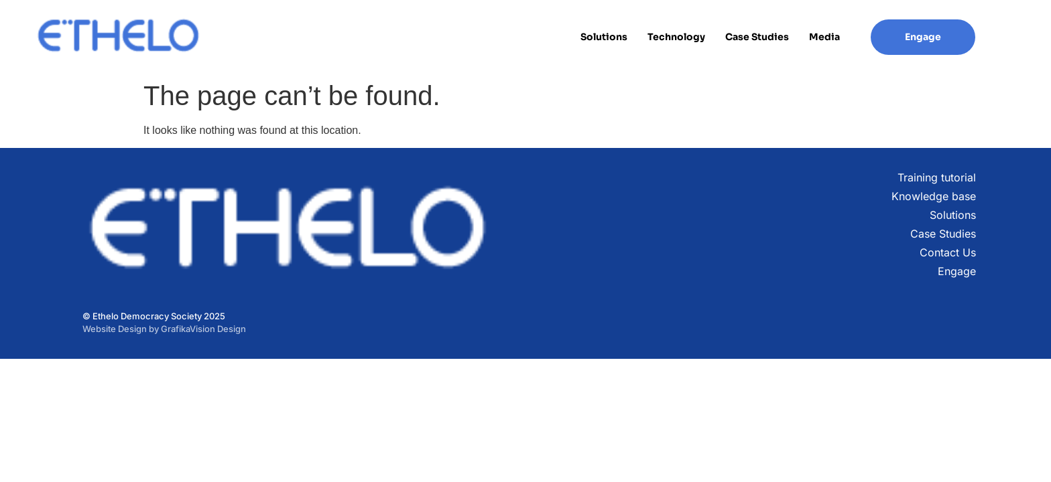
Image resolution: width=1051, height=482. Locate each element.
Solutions (603, 37)
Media (824, 37)
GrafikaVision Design (203, 328)
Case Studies (757, 37)
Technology (676, 37)
